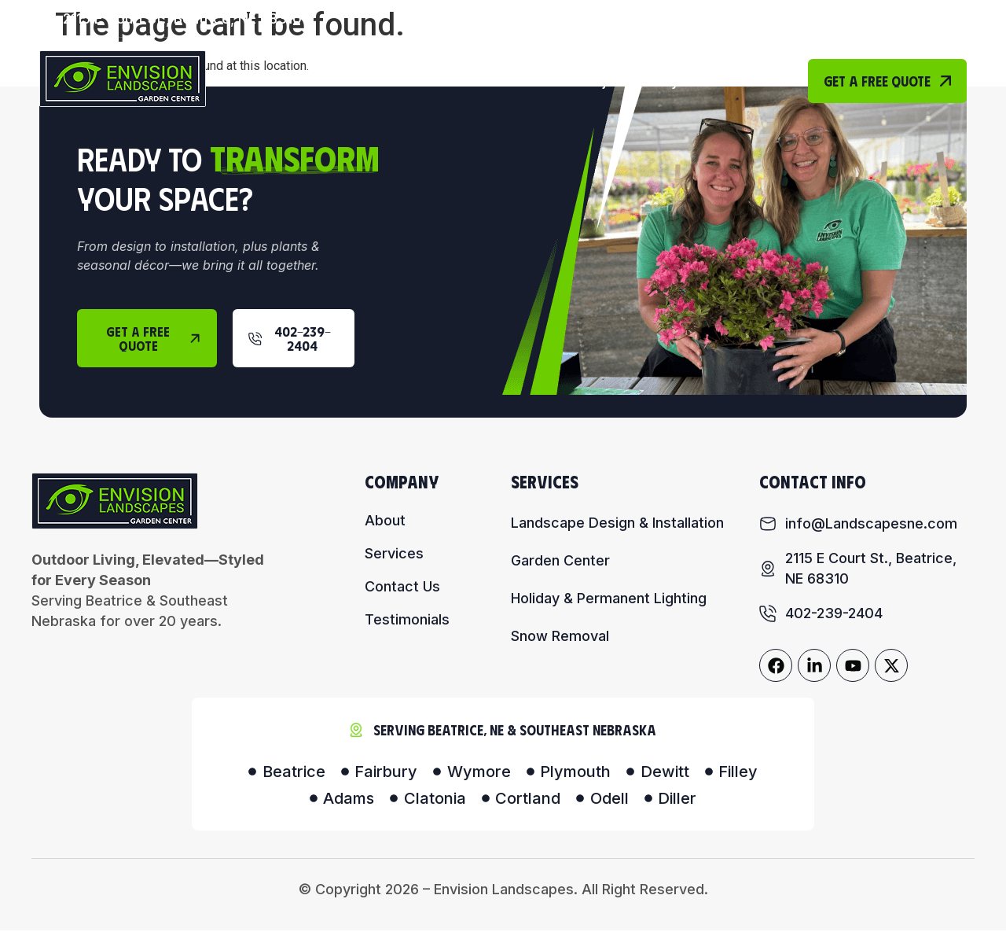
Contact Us (740, 80)
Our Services (501, 80)
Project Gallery (629, 80)
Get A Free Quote (887, 81)
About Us (396, 80)
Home (322, 80)
